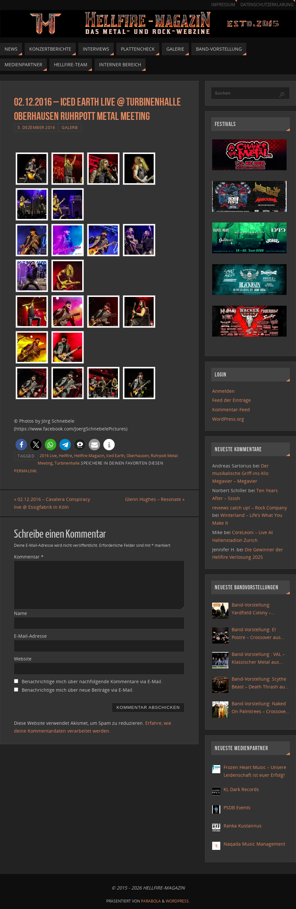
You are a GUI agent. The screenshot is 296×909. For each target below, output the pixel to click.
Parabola (151, 901)
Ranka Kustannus (243, 826)
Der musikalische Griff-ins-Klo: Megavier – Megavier (240, 473)
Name (20, 613)
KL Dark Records (241, 789)
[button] (21, 444)
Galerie (70, 127)
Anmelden (223, 391)
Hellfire (65, 455)
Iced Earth (115, 455)
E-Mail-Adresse (30, 636)
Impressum (223, 4)
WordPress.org (228, 419)
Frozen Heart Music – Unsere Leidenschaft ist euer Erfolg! (255, 771)
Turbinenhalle (67, 463)
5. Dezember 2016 (36, 127)
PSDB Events (237, 807)
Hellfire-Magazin (89, 455)
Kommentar (29, 557)
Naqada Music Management (254, 844)
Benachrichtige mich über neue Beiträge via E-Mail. (78, 690)
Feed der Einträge (231, 400)
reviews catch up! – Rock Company (249, 508)
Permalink (25, 470)
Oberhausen (137, 455)
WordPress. (178, 901)
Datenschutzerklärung (266, 4)
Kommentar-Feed (231, 409)
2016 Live (48, 455)
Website (23, 659)
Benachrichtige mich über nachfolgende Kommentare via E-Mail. (92, 681)
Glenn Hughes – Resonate (155, 499)
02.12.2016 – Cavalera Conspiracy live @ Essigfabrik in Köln (52, 503)
